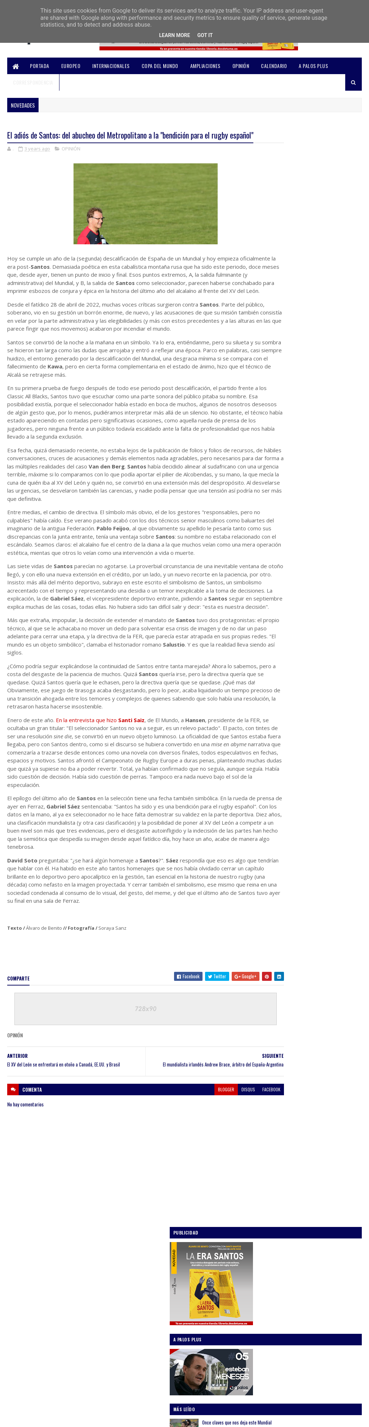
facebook (231, 1185)
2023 (269, 739)
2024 (269, 729)
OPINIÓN (240, 65)
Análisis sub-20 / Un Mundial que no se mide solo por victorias (323, 497)
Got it (205, 35)
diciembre (281, 748)
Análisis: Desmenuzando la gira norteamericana (316, 409)
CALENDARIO (274, 65)
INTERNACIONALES (111, 65)
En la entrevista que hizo (100, 789)
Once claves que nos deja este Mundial (322, 323)
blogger (186, 1185)
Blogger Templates (102, 1417)
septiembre (282, 779)
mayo (275, 809)
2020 (269, 967)
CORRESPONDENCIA (33, 82)
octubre (279, 769)
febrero (278, 924)
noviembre (281, 758)
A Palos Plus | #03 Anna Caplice (303, 902)
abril (275, 819)
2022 (269, 947)
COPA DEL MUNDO (160, 65)
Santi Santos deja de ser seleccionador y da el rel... (314, 879)
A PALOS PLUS (313, 65)
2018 (269, 988)
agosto (277, 789)
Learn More (174, 35)
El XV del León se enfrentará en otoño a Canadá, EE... (312, 847)
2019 (269, 978)
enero (276, 934)
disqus (208, 1185)
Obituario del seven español (299, 892)
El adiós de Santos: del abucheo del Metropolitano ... (308, 831)
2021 (269, 957)
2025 (269, 719)
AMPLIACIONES (205, 65)
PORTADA (39, 65)
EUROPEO (71, 65)
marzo (277, 914)
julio (275, 799)
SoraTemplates (41, 1417)
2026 (269, 709)
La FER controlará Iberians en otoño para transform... (309, 863)
